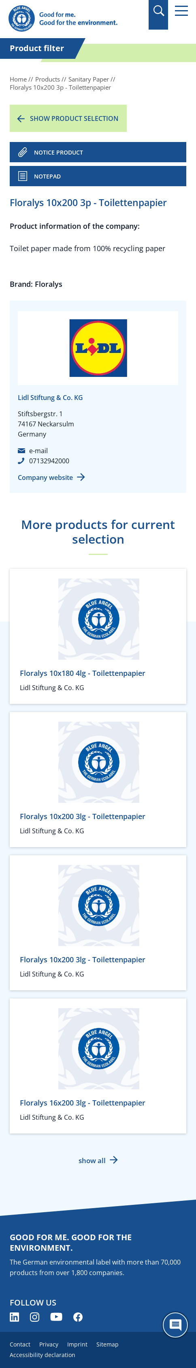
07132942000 (49, 460)
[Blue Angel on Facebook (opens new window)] (78, 1317)
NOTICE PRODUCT (58, 152)
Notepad (47, 176)
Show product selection (74, 118)
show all (92, 1160)
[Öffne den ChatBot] (175, 1325)
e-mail (38, 450)
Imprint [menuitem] (77, 1344)
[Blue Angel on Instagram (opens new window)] (34, 1317)
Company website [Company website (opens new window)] (45, 477)
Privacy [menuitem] (48, 1344)
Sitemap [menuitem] (107, 1344)
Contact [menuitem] (20, 1344)
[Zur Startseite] (71, 18)
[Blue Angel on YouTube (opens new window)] (56, 1317)
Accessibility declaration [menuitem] (42, 1355)
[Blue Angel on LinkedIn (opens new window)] (14, 1317)
